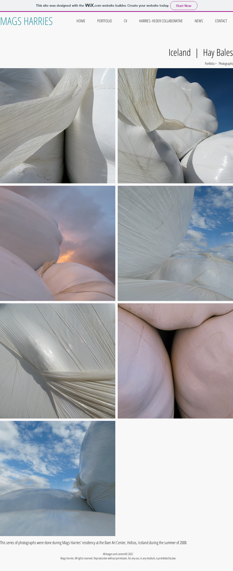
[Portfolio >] (200, 63)
